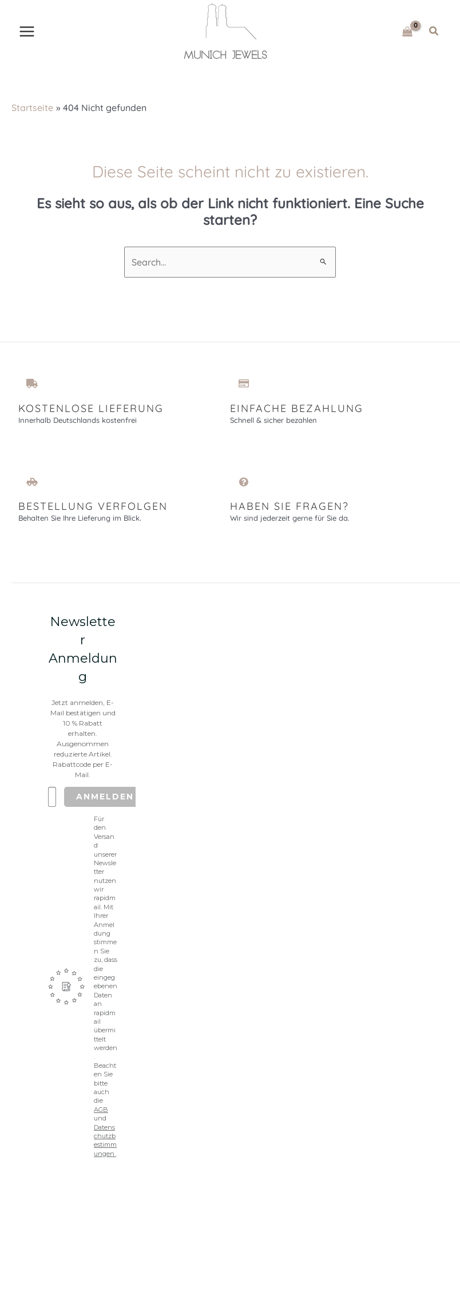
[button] (434, 32)
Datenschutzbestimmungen (105, 1142)
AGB (101, 1112)
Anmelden (105, 799)
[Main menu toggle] (26, 32)
